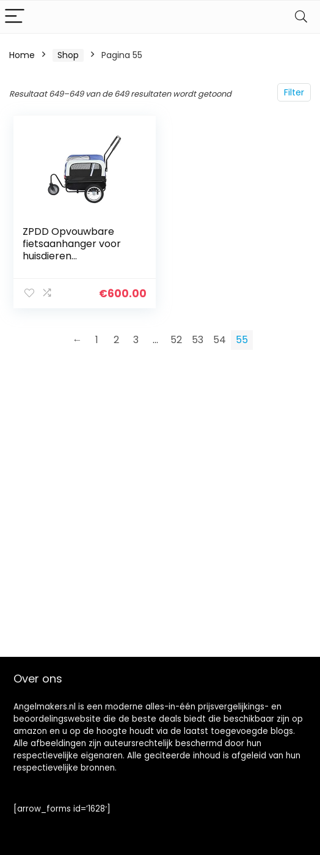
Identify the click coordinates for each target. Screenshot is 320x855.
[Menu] (14, 17)
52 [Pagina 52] (176, 340)
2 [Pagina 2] (116, 340)
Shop (68, 55)
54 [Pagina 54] (219, 340)
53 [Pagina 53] (197, 340)
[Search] (301, 17)
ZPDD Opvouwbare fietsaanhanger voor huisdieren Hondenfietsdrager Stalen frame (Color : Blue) (73, 262)
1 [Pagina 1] (96, 340)
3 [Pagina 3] (136, 340)
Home (22, 55)
